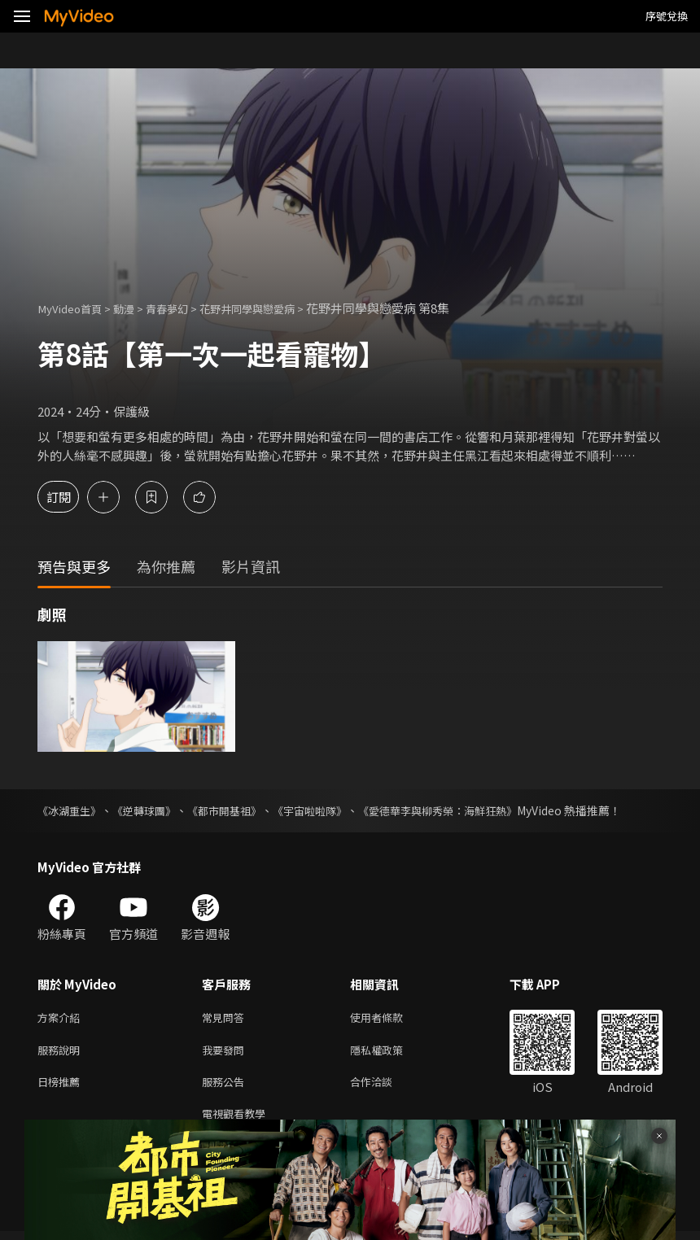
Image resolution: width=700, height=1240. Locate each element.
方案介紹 (61, 1018)
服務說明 (61, 1052)
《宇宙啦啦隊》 (328, 810)
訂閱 (70, 496)
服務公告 (226, 1086)
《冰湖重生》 (71, 810)
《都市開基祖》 (237, 810)
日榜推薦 (61, 1086)
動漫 (135, 308)
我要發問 (226, 1052)
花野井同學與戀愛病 (274, 308)
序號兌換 (666, 16)
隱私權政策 (390, 1052)
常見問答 (226, 1018)
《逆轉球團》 (151, 810)
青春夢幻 (183, 308)
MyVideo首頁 (74, 308)
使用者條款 (390, 1018)
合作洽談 (384, 1086)
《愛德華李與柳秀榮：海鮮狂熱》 (464, 810)
